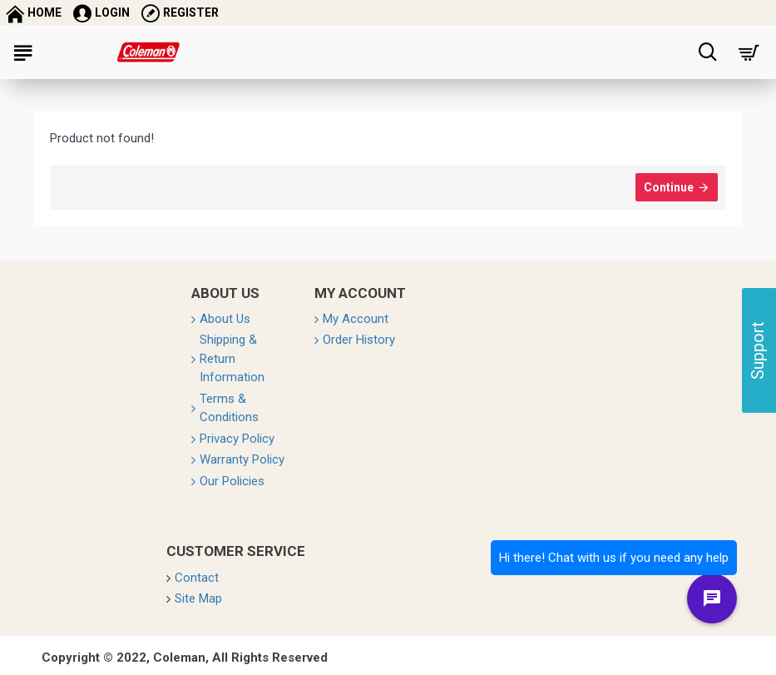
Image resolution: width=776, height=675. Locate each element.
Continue (669, 187)
